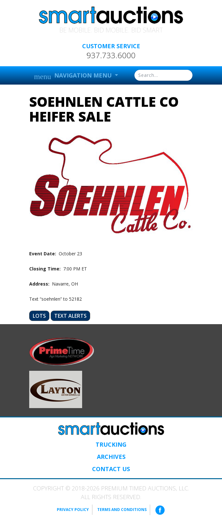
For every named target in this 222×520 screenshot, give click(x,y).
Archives (111, 457)
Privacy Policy (73, 509)
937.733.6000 (111, 55)
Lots (39, 315)
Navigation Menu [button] (73, 76)
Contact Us (111, 469)
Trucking (111, 444)
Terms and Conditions (122, 509)
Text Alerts (70, 315)
